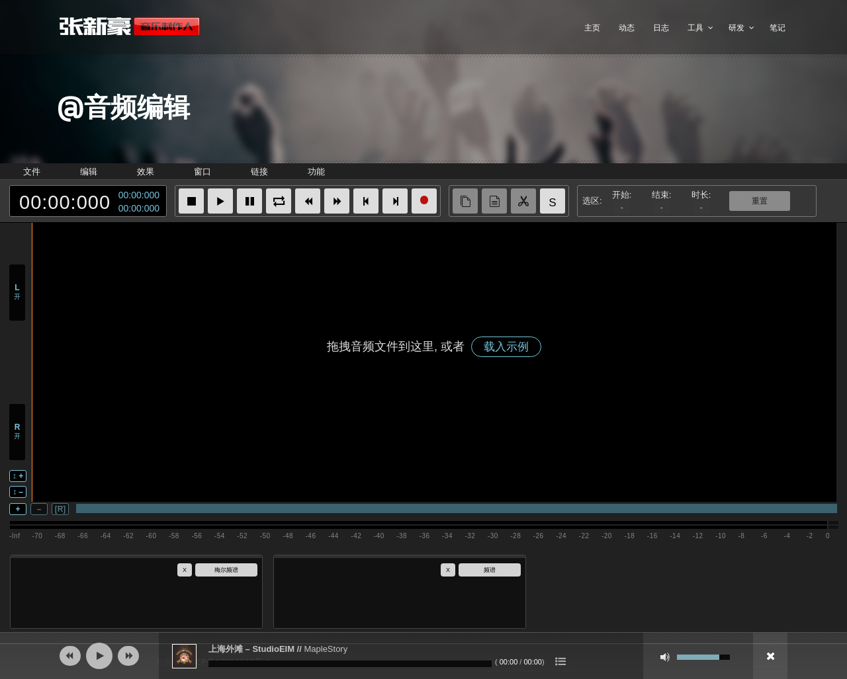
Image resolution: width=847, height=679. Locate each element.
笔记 (777, 27)
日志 (661, 27)
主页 (592, 27)
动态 (627, 27)
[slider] (350, 663)
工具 (695, 27)
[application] (423, 656)
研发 (736, 27)
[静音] (665, 657)
